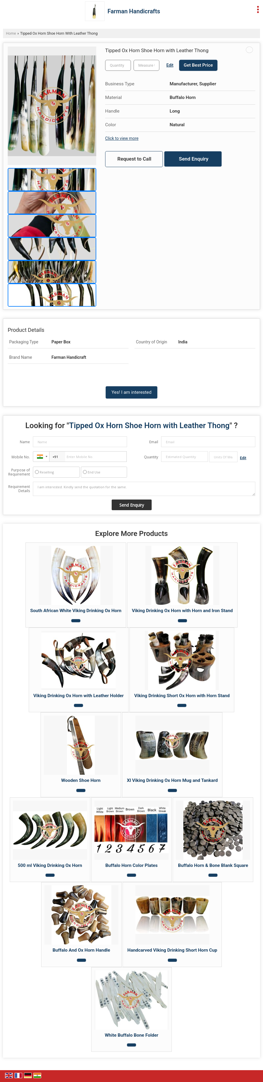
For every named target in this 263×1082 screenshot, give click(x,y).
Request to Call (134, 159)
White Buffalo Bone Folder (131, 1035)
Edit (170, 65)
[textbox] (146, 65)
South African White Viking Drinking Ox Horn (75, 610)
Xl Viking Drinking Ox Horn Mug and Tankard (172, 780)
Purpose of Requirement (19, 472)
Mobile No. (21, 457)
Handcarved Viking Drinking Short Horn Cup (172, 950)
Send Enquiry (194, 159)
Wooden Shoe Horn (81, 780)
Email (153, 441)
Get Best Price (198, 65)
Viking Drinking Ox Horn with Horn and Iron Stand (182, 610)
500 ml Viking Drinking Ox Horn (50, 865)
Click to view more (121, 138)
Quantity (151, 457)
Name (25, 441)
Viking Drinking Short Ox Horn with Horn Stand (182, 695)
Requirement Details (19, 489)
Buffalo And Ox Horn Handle (81, 950)
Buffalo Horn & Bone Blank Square (213, 865)
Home (11, 33)
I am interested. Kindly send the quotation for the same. (144, 489)
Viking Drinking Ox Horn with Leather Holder (78, 695)
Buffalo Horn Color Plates (131, 865)
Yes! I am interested (132, 392)
